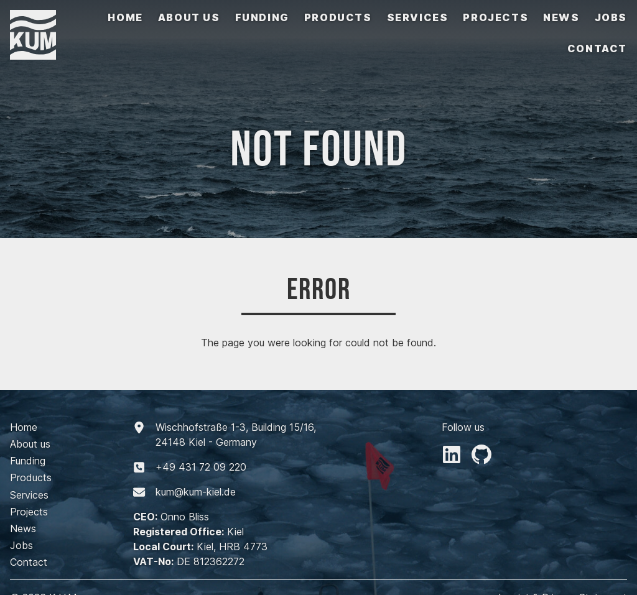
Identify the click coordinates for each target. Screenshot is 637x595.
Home (125, 17)
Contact (597, 48)
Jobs (611, 17)
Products (338, 17)
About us (189, 17)
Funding (262, 17)
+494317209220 (201, 467)
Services (418, 17)
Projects (495, 17)
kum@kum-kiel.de (196, 492)
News (561, 17)
